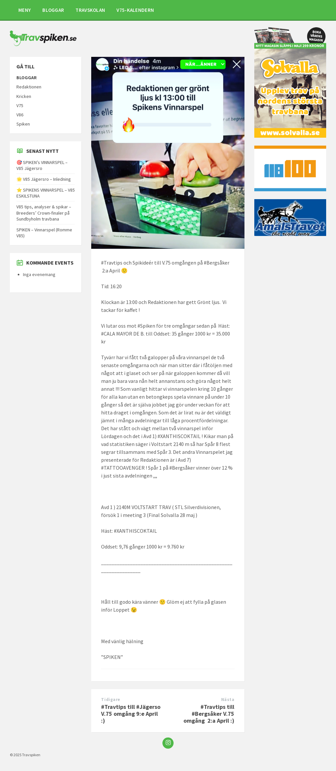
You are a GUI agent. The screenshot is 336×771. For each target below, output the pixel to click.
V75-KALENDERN (135, 10)
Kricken (23, 96)
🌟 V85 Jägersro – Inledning (43, 179)
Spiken (23, 124)
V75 (19, 105)
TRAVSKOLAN (90, 10)
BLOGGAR (53, 10)
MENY (24, 10)
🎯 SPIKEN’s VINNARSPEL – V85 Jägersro (42, 165)
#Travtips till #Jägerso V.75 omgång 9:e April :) (130, 713)
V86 (19, 115)
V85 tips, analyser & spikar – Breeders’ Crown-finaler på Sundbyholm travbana (43, 213)
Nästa (228, 699)
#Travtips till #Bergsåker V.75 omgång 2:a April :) (208, 713)
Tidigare (110, 699)
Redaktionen (28, 87)
